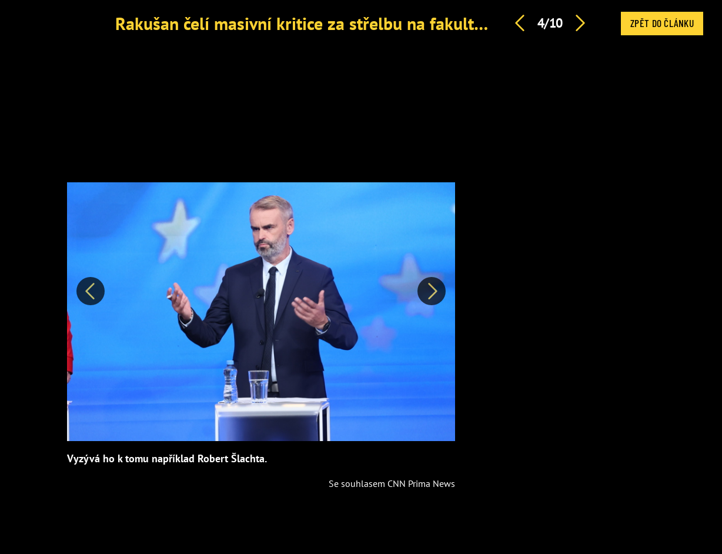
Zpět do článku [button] (662, 22)
